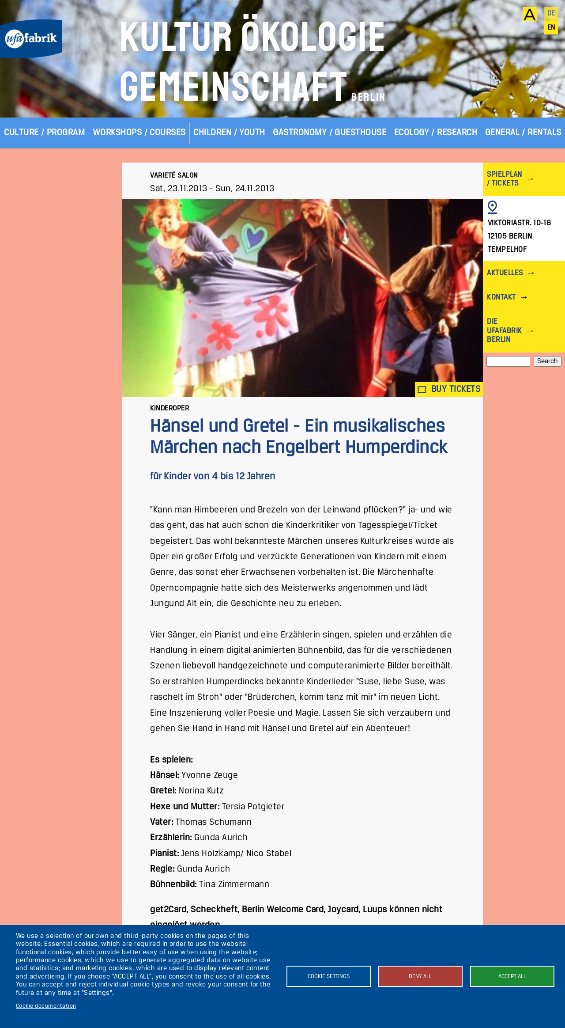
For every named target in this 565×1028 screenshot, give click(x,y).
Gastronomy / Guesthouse (329, 132)
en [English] (551, 27)
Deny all (420, 976)
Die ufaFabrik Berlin (504, 330)
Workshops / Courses (139, 132)
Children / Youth (229, 132)
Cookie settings (329, 976)
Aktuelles (505, 273)
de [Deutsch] (551, 13)
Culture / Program (44, 132)
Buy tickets (449, 389)
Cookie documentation (46, 1006)
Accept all (512, 976)
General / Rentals (523, 132)
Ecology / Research (436, 132)
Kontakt (501, 297)
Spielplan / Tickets (504, 179)
